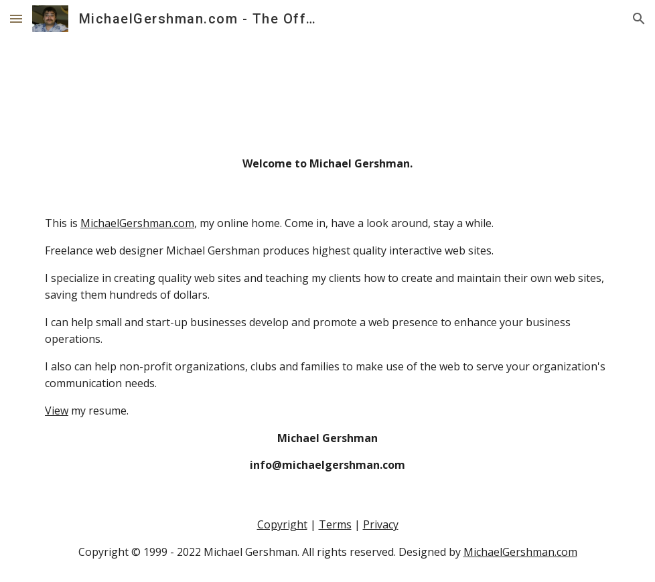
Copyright (282, 524)
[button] (16, 18)
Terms (335, 524)
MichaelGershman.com (137, 223)
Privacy (380, 524)
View (56, 410)
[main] (327, 163)
